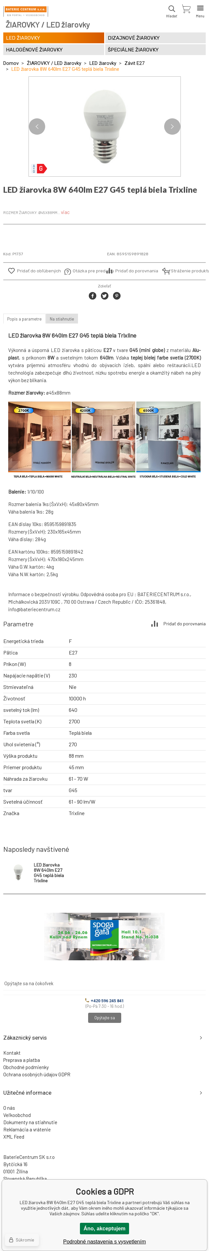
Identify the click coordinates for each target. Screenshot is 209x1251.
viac (65, 212)
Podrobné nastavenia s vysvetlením (104, 1241)
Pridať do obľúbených (39, 270)
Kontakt (12, 1053)
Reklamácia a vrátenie (27, 1129)
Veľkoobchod (17, 1115)
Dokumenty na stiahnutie (30, 1122)
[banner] (25, 11)
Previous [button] (37, 126)
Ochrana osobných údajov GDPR (36, 1074)
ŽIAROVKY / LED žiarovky (54, 63)
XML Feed (13, 1137)
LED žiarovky (102, 63)
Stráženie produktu (187, 270)
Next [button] (172, 126)
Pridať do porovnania (136, 270)
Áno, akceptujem (104, 1228)
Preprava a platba (21, 1060)
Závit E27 (134, 63)
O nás (9, 1108)
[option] (104, 126)
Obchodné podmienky (26, 1067)
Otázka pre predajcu (88, 270)
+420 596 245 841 (104, 1000)
